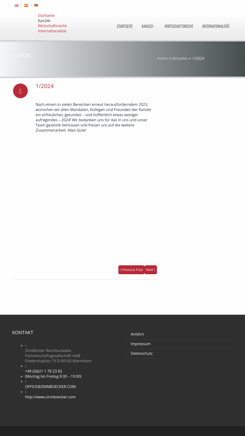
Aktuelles (180, 58)
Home (162, 58)
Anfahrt (137, 334)
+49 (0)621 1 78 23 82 (43, 371)
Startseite (124, 26)
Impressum (141, 343)
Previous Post (131, 269)
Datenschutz (142, 353)
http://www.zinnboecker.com (50, 396)
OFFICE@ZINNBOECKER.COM (50, 386)
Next (150, 269)
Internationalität (215, 26)
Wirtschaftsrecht (178, 26)
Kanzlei (149, 26)
